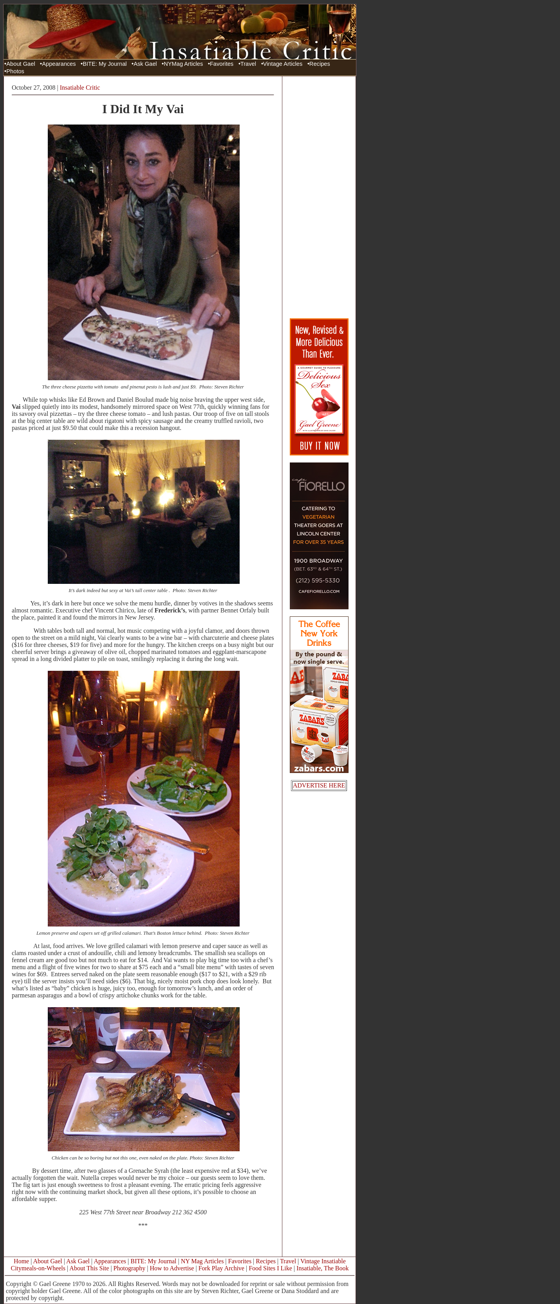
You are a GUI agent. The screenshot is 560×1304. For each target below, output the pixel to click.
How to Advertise (172, 1268)
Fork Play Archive (221, 1268)
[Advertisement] (319, 196)
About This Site (89, 1268)
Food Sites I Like (270, 1268)
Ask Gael (145, 64)
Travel (248, 64)
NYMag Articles (183, 64)
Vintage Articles (283, 64)
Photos (15, 71)
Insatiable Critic (80, 87)
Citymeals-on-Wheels (38, 1268)
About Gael (20, 64)
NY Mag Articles (202, 1261)
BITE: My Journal (104, 64)
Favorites (221, 64)
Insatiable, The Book (322, 1268)
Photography (130, 1268)
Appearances (59, 64)
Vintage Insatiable (323, 1261)
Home (21, 1261)
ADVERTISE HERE (319, 785)
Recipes (319, 64)
